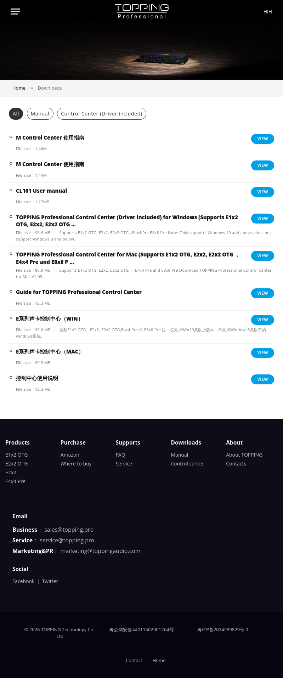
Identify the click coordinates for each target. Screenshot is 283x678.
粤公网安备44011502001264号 (141, 629)
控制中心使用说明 (37, 378)
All (16, 113)
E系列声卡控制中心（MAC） (50, 351)
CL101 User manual (41, 190)
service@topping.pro (67, 540)
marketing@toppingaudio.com (101, 551)
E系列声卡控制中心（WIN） (49, 318)
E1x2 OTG (16, 454)
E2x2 (10, 472)
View (262, 139)
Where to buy (76, 463)
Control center (187, 463)
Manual (40, 113)
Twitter (50, 581)
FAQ (120, 454)
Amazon (70, 454)
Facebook (23, 581)
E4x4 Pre (15, 481)
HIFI (268, 11)
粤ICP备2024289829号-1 (223, 629)
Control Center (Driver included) (101, 113)
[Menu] (15, 11)
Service (124, 463)
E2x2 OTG (16, 463)
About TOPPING (244, 454)
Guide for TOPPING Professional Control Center (79, 291)
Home (159, 660)
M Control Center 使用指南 (50, 137)
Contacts (236, 463)
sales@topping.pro (69, 529)
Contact (134, 660)
